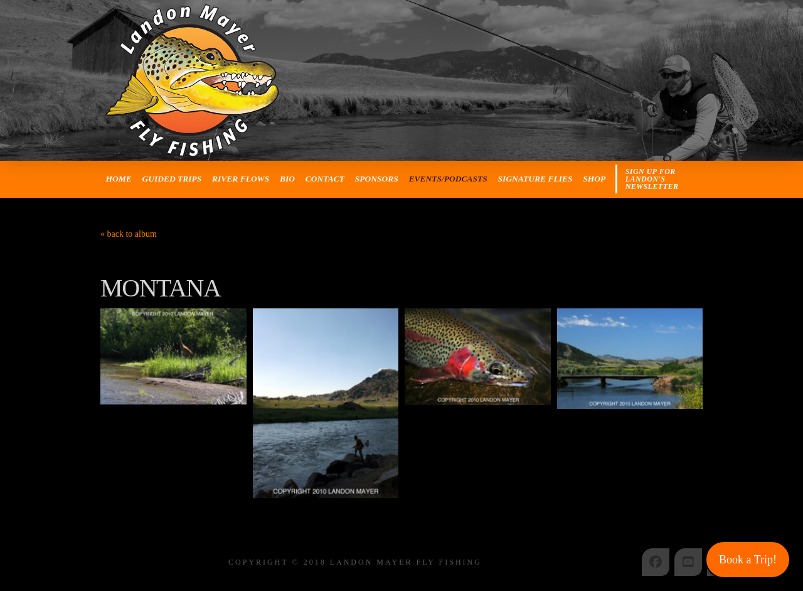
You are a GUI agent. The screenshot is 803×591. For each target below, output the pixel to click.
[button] (659, 179)
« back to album (128, 234)
